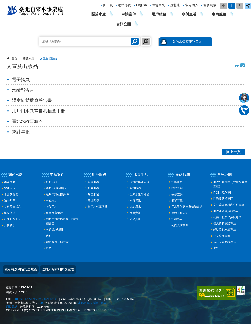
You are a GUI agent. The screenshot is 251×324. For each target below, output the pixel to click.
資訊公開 (123, 24)
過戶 (49, 235)
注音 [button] (242, 65)
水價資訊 (135, 213)
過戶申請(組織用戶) (58, 194)
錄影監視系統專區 (224, 229)
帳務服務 (93, 182)
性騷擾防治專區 (223, 198)
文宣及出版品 (48, 58)
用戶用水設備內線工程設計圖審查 (63, 221)
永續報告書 (23, 90)
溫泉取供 (9, 213)
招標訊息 (177, 182)
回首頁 (108, 5)
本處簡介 (9, 182)
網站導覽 (124, 5)
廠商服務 (219, 14)
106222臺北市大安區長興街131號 (36, 299)
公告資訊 (9, 225)
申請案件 (128, 14)
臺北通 (175, 5)
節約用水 (135, 206)
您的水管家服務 (98, 206)
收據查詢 (177, 194)
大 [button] (240, 6)
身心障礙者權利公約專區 (228, 204)
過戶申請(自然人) (57, 188)
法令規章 (9, 200)
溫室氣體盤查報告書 (32, 100)
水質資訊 (135, 200)
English (141, 5)
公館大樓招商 (179, 225)
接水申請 (51, 182)
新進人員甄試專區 (224, 242)
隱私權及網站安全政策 (21, 269)
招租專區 (177, 219)
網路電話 (11, 306)
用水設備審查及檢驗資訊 (186, 206)
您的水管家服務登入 (187, 41)
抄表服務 (93, 188)
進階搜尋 (146, 41)
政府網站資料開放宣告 (58, 269)
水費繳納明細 (54, 229)
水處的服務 (11, 194)
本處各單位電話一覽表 (92, 302)
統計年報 (21, 131)
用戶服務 (159, 14)
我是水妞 (244, 98)
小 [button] (223, 6)
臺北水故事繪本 (27, 121)
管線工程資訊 (179, 213)
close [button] (248, 6)
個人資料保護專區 (224, 223)
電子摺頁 (21, 79)
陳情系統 (158, 5)
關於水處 (98, 14)
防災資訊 (135, 219)
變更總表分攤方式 (57, 242)
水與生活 (189, 14)
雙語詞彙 (209, 5)
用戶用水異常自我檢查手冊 (38, 110)
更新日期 (11, 287)
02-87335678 (244, 110)
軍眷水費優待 (54, 213)
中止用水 (51, 200)
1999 (41, 302)
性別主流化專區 (223, 192)
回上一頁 (233, 152)
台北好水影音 (12, 219)
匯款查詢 (177, 188)
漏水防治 (135, 188)
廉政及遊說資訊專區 (226, 211)
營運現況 (9, 188)
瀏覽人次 (11, 292)
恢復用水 (51, 206)
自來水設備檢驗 (139, 194)
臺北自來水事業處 (35, 10)
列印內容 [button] (236, 65)
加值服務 (93, 194)
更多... (50, 248)
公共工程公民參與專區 (227, 217)
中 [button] (231, 6)
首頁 (14, 58)
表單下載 (177, 200)
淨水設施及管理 (139, 182)
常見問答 (191, 5)
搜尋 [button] (135, 41)
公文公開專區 (221, 235)
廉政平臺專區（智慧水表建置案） (230, 184)
